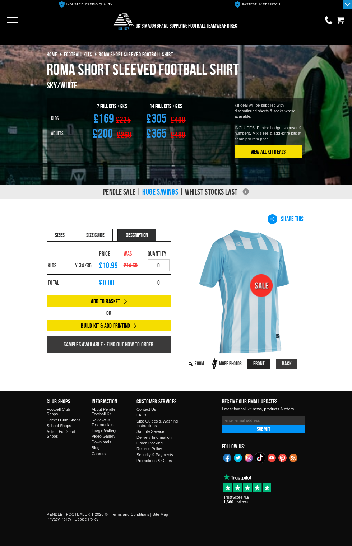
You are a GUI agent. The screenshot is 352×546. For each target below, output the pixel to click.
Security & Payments (154, 455)
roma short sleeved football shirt (136, 54)
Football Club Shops (58, 411)
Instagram (249, 457)
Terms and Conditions (130, 514)
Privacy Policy (59, 519)
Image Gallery (104, 430)
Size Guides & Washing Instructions (157, 423)
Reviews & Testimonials (103, 422)
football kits (78, 54)
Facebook (227, 457)
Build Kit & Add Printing (105, 325)
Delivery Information (154, 437)
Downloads (101, 442)
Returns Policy (149, 449)
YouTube (272, 457)
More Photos (230, 363)
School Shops (59, 426)
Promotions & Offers (154, 460)
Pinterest (282, 457)
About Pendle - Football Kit (105, 411)
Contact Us (146, 409)
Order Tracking (149, 443)
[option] (86, 4)
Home (52, 54)
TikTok (260, 457)
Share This (286, 219)
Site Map (160, 514)
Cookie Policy (86, 519)
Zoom (199, 363)
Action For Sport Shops (61, 433)
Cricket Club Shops (63, 420)
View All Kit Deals (268, 152)
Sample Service (150, 431)
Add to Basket (105, 301)
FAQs (141, 415)
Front (259, 363)
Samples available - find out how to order (108, 344)
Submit (263, 429)
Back (287, 363)
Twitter (238, 457)
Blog (95, 447)
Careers (99, 454)
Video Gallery (103, 436)
